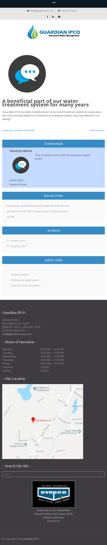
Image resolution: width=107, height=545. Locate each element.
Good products (97, 130)
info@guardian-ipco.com (40, 10)
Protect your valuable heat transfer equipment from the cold (38, 205)
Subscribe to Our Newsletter (26, 285)
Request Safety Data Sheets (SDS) (53, 513)
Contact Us (53, 521)
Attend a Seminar (53, 517)
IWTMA (10, 216)
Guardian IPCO (31, 538)
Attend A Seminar (20, 274)
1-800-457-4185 (67, 10)
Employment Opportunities (25, 280)
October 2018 (17, 240)
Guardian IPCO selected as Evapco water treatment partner (37, 211)
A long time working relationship (18, 130)
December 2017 (18, 246)
